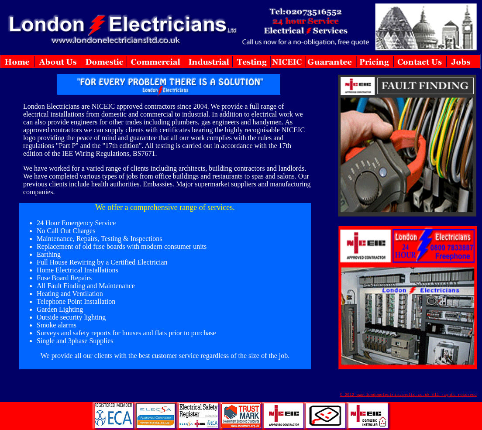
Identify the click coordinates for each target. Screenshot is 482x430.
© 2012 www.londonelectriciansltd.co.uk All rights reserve (407, 395)
